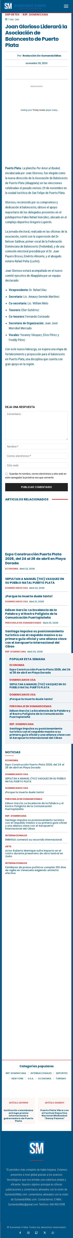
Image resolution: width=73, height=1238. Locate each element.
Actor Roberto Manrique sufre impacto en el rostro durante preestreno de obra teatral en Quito (34, 853)
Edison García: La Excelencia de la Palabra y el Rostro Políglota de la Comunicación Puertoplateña (31, 614)
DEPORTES (12, 14)
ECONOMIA (11, 568)
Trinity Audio (39, 110)
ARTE (8, 846)
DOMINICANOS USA (16, 588)
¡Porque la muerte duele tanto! (29, 596)
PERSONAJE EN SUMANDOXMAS (23, 622)
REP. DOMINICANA (35, 14)
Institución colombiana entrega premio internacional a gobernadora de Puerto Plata (18, 1115)
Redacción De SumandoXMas (42, 55)
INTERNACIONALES (16, 835)
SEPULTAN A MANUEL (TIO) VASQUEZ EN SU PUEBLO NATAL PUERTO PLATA (34, 581)
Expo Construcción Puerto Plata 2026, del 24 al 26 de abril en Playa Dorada (35, 558)
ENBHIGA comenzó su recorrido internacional (33, 839)
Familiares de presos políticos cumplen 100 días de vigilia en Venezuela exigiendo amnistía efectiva (35, 870)
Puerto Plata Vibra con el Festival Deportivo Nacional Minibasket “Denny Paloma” (54, 1114)
